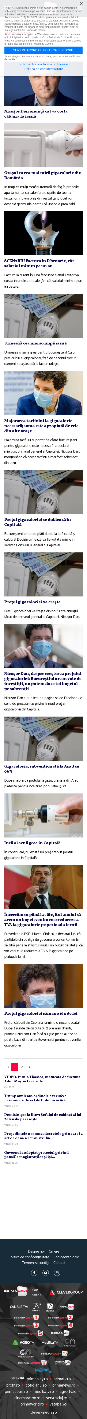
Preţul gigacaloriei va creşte (32, 602)
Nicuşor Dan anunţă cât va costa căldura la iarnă (36, 114)
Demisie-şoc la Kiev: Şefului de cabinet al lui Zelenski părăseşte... (42, 1117)
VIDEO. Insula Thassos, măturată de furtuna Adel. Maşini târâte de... (42, 1079)
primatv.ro (62, 1379)
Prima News (15, 1292)
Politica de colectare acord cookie (43, 64)
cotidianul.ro (36, 1385)
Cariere (54, 1251)
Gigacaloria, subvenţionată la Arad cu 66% (41, 769)
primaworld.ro (32, 1404)
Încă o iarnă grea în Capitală (32, 843)
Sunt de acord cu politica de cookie (43, 50)
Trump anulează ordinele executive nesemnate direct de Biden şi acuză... (36, 1098)
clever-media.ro (43, 1413)
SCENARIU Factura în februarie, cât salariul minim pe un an (39, 263)
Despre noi (36, 1251)
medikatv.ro (44, 1392)
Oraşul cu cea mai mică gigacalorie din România (43, 175)
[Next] (29, 1067)
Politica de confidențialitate (28, 1257)
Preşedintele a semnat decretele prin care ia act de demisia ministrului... (43, 1135)
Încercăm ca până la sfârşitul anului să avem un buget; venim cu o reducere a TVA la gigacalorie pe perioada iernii (42, 920)
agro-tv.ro (68, 1392)
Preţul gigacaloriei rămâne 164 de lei (40, 1014)
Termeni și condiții (35, 1263)
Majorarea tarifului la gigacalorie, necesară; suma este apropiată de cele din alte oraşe (41, 426)
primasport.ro (16, 1392)
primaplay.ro (37, 1379)
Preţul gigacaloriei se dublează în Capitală (37, 522)
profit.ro (13, 1385)
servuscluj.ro (56, 1398)
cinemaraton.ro (27, 1398)
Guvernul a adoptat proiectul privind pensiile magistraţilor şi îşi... (36, 1154)
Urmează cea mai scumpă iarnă (35, 343)
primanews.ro (63, 1385)
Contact (59, 1263)
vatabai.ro (58, 1404)
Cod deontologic (66, 1257)
